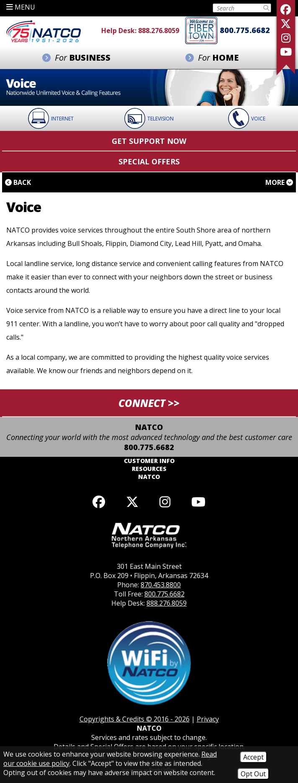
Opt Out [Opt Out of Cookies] (253, 773)
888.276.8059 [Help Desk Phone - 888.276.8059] (158, 30)
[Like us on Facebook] (286, 9)
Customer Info (149, 461)
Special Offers (149, 161)
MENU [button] (20, 7)
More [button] (279, 182)
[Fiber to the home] (201, 29)
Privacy (208, 719)
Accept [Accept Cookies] (253, 757)
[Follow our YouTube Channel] (286, 52)
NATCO (149, 477)
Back (18, 182)
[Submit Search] (266, 8)
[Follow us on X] (286, 24)
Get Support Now (149, 141)
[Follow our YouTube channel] (198, 501)
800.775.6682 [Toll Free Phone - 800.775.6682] (245, 30)
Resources (149, 469)
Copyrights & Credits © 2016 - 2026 (135, 719)
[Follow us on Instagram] (286, 38)
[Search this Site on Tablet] (237, 8)
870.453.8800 (161, 584)
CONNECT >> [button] (149, 403)
